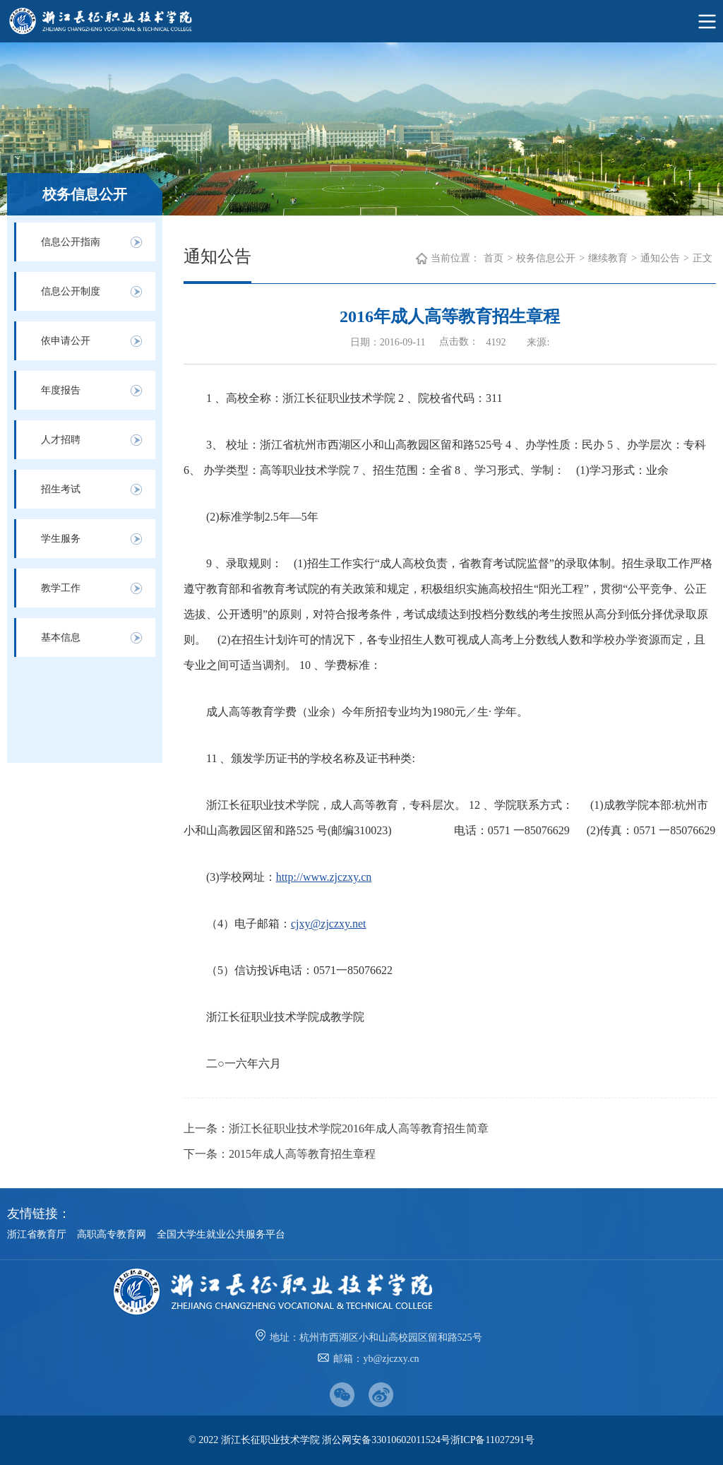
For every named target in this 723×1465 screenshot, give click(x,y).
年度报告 (60, 390)
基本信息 (60, 637)
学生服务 (60, 538)
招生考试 (60, 489)
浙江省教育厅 (36, 1234)
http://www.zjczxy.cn (324, 877)
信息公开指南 (70, 242)
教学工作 (60, 588)
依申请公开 (65, 341)
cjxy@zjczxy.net (328, 924)
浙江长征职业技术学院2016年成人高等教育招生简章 (359, 1128)
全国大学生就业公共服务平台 (221, 1234)
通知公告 (660, 258)
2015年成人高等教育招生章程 (302, 1154)
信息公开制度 (70, 291)
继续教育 (608, 258)
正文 (702, 258)
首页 (493, 258)
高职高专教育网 (111, 1234)
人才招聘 (60, 439)
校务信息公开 (545, 258)
